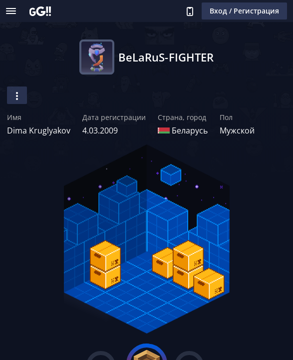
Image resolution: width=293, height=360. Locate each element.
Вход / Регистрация (244, 11)
